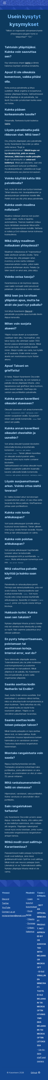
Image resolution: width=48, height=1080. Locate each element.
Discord (28, 311)
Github (35, 1072)
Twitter (5, 903)
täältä (27, 63)
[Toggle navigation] (4, 3)
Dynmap (31, 923)
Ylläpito (30, 919)
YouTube (6, 907)
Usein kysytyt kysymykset (31, 903)
